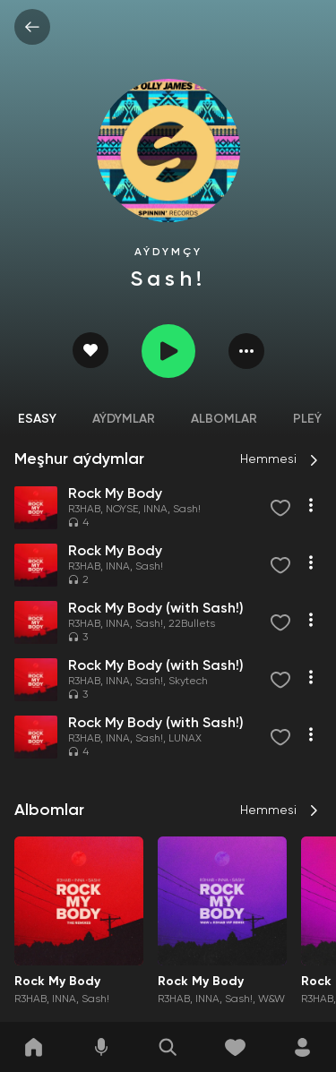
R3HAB (84, 509)
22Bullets (191, 624)
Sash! (187, 509)
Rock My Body (57, 981)
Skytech (188, 681)
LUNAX (185, 738)
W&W (271, 999)
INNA (155, 509)
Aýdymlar (123, 419)
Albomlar (224, 419)
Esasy (37, 419)
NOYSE (122, 509)
